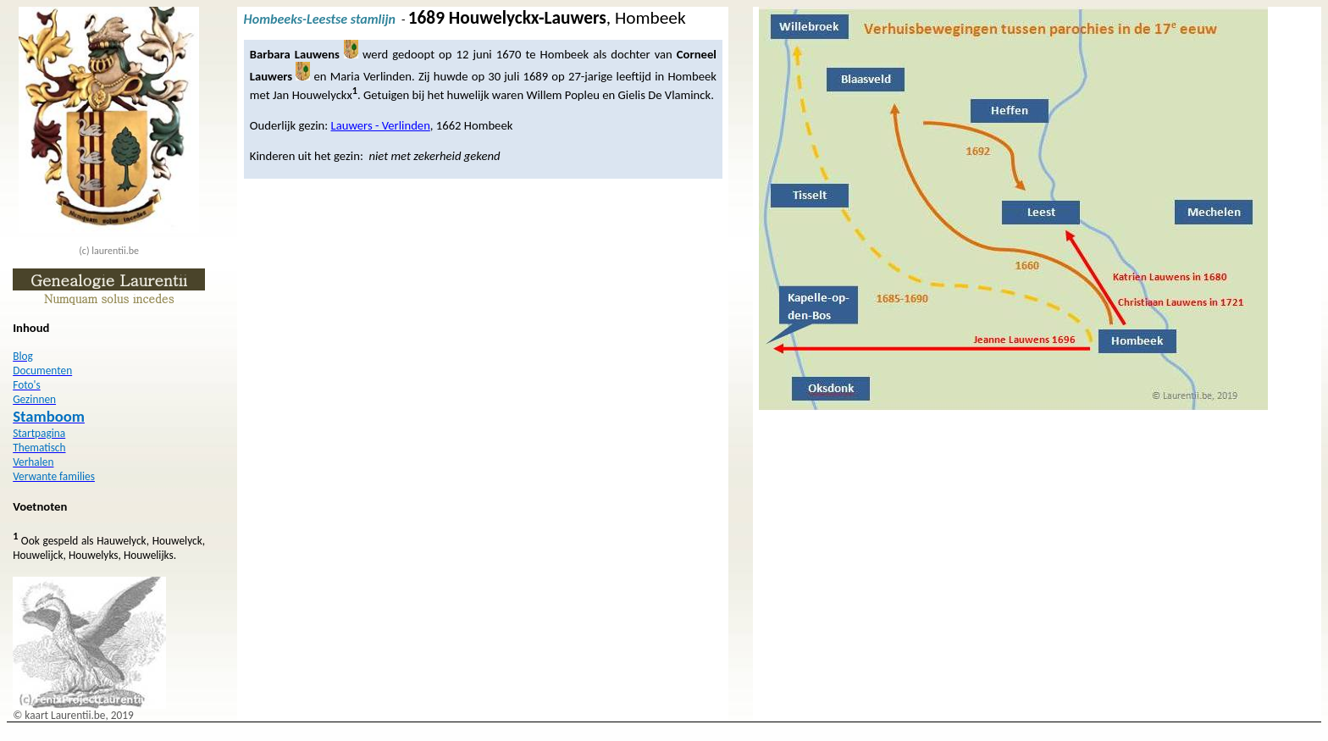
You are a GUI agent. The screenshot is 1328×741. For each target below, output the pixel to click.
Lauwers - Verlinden (380, 125)
